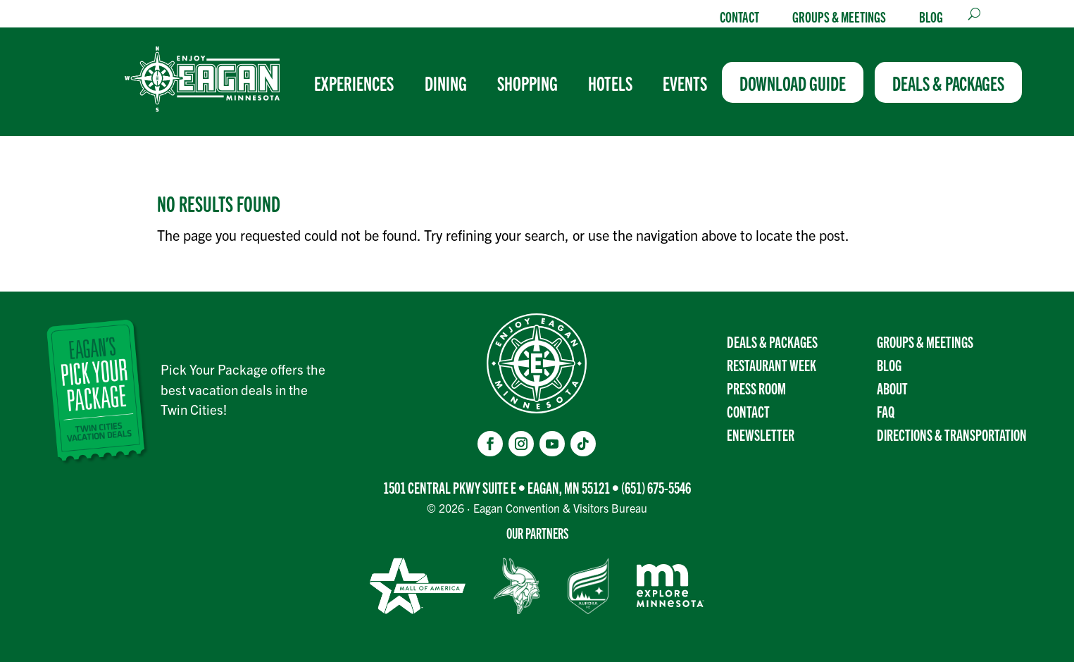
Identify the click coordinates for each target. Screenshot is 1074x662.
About (892, 387)
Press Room (756, 387)
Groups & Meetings (839, 16)
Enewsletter (760, 434)
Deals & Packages (772, 341)
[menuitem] (359, 82)
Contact (739, 16)
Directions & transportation (952, 434)
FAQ (885, 410)
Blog (931, 16)
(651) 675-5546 (656, 486)
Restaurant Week (771, 364)
